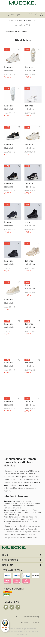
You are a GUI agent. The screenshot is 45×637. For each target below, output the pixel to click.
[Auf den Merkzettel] (19, 50)
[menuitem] (4, 14)
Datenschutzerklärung (31, 617)
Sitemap (36, 622)
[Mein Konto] (41, 14)
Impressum (24, 622)
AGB (17, 617)
